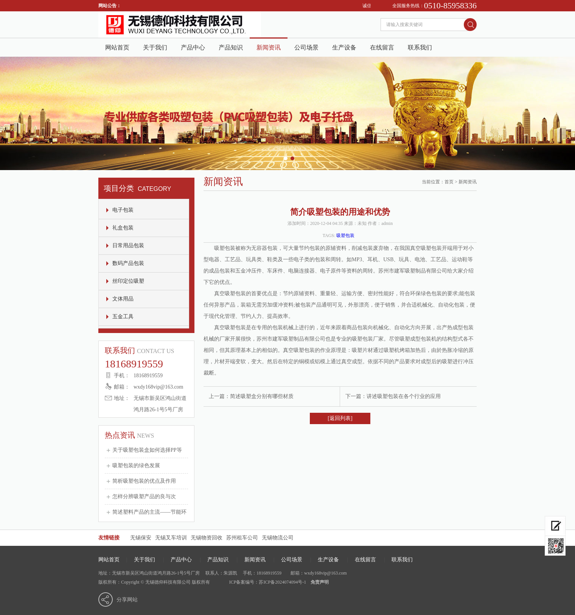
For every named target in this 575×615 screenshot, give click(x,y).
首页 (449, 181)
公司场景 (306, 47)
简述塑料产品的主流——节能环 (149, 512)
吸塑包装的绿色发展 (136, 465)
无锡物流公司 (278, 538)
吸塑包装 (345, 235)
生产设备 (344, 47)
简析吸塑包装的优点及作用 (144, 481)
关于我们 (155, 47)
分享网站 (127, 600)
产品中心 (193, 47)
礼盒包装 (123, 228)
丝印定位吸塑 (128, 281)
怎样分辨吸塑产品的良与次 (144, 496)
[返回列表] (340, 418)
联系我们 (420, 47)
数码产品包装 (128, 263)
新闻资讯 (268, 47)
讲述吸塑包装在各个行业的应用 (404, 396)
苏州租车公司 (242, 538)
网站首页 (117, 47)
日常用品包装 (128, 245)
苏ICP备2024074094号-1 (282, 582)
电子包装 (123, 210)
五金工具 (123, 316)
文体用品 (123, 299)
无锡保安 (140, 538)
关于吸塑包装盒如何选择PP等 (147, 450)
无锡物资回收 (206, 538)
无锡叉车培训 (171, 538)
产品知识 (231, 47)
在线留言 (382, 47)
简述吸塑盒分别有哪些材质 (262, 396)
